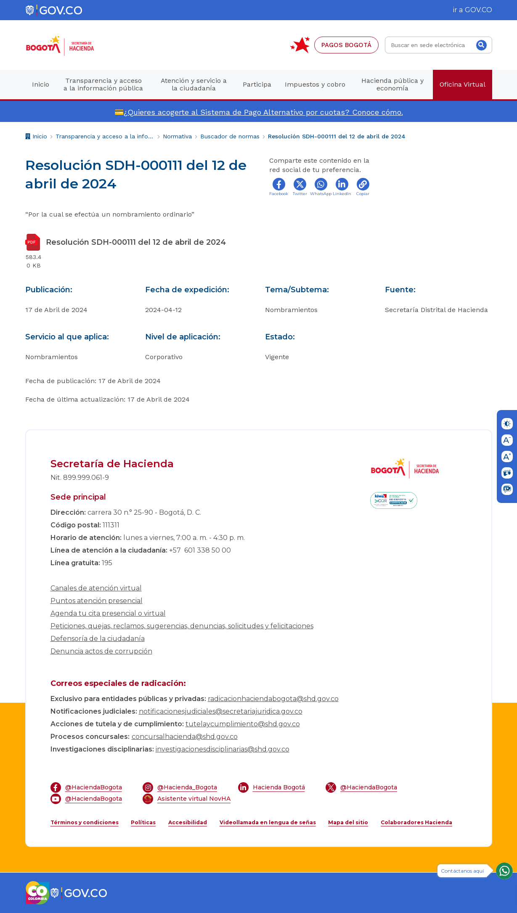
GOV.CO (478, 10)
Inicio (36, 137)
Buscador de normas (230, 136)
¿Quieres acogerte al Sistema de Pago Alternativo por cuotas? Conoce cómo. (263, 112)
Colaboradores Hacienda (416, 822)
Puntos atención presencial (96, 601)
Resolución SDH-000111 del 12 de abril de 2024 (337, 136)
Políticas (143, 822)
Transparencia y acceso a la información (105, 136)
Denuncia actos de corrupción (101, 651)
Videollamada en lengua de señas (268, 822)
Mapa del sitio (348, 822)
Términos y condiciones (84, 822)
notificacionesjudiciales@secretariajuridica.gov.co (220, 711)
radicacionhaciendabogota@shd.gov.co (273, 699)
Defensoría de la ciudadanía (97, 639)
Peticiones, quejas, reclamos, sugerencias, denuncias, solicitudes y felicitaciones (181, 626)
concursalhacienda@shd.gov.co (185, 737)
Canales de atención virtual (96, 588)
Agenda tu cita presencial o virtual (108, 613)
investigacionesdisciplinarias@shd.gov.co (222, 749)
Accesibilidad (187, 822)
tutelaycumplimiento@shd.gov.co (243, 724)
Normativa (177, 136)
